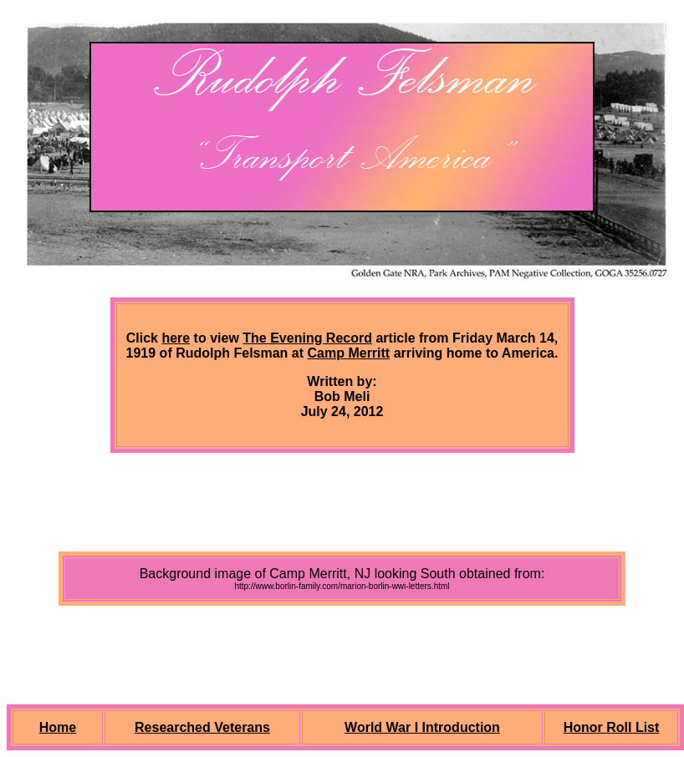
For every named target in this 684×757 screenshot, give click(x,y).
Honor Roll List (612, 727)
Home (57, 727)
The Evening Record (307, 338)
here (175, 338)
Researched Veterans (202, 727)
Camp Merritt (349, 353)
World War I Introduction (422, 727)
